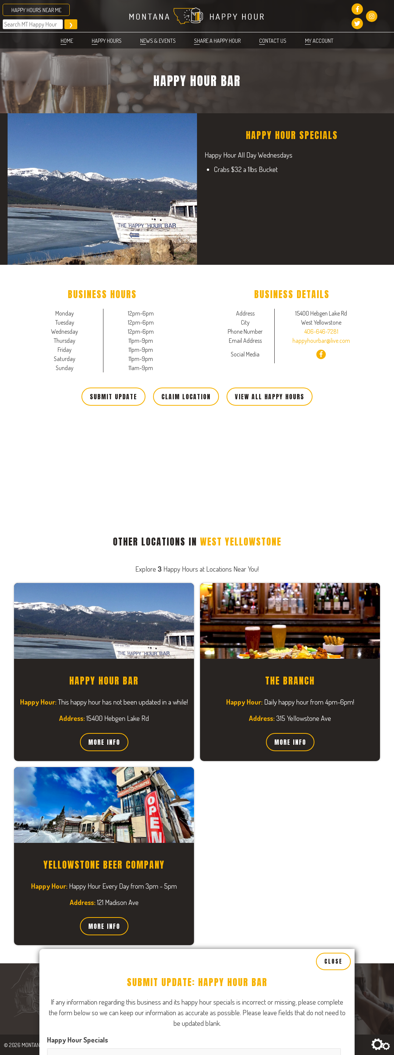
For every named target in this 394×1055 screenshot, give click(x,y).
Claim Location (186, 396)
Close (333, 765)
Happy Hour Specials (77, 843)
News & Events (158, 40)
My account (319, 40)
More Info (104, 742)
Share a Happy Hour (217, 40)
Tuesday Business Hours (230, 926)
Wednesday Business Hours (87, 1023)
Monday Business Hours (82, 926)
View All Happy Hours (269, 396)
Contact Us (272, 40)
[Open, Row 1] (116, 955)
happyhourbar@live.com (321, 340)
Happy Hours (107, 40)
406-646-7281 (321, 331)
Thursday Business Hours (231, 1023)
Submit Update (113, 396)
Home (67, 40)
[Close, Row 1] (116, 987)
